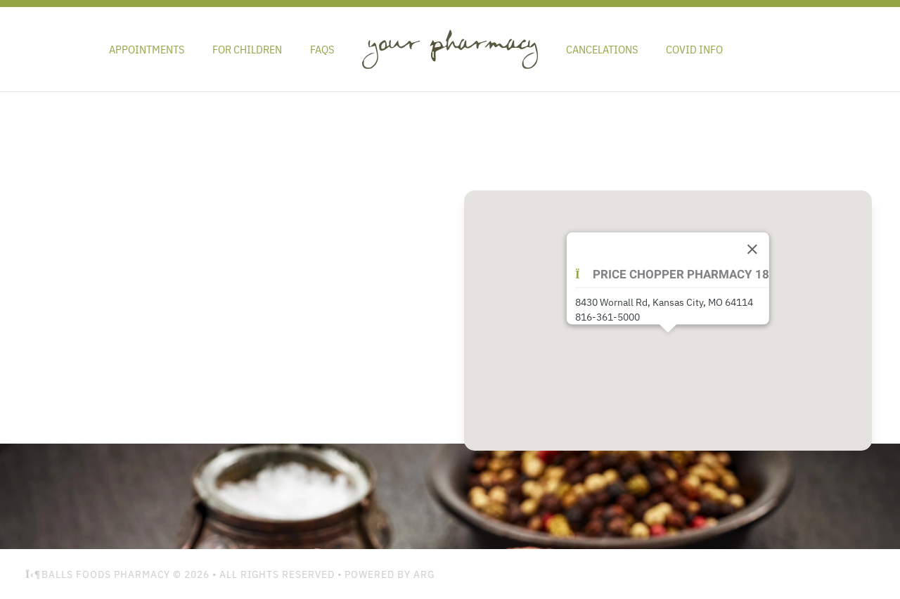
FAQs (322, 49)
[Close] (752, 249)
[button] (668, 344)
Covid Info (694, 49)
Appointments (146, 49)
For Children (247, 49)
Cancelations (602, 49)
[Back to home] (450, 49)
